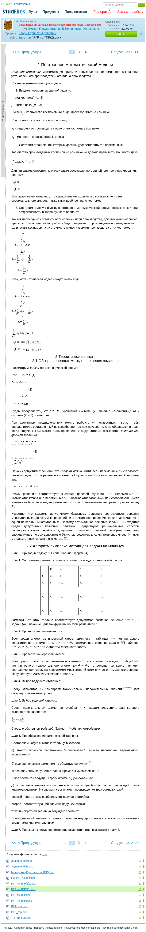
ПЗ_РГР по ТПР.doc (23, 877)
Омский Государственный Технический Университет (64, 28)
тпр (21, 37)
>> (137, 52)
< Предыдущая (30, 52)
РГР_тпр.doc (19, 912)
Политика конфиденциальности (120, 927)
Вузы (33, 12)
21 (139, 883)
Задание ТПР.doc (21, 860)
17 (139, 860)
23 (139, 917)
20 (139, 877)
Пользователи (76, 12)
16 (139, 889)
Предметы (51, 12)
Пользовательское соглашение (82, 927)
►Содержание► (3, 110)
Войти (8, 4)
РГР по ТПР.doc (20, 894)
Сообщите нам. (93, 25)
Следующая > (122, 52)
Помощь (7, 927)
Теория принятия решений (37, 33)
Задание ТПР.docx (22, 866)
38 (139, 872)
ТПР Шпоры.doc (21, 917)
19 (139, 894)
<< (14, 52)
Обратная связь (23, 927)
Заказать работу (130, 12)
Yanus (32, 21)
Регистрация (22, 4)
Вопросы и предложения (48, 927)
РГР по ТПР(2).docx (23, 889)
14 (139, 866)
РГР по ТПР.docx (21, 900)
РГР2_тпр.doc (19, 906)
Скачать (121, 34)
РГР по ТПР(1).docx (23, 883)
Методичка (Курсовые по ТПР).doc (32, 872)
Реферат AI (102, 12)
